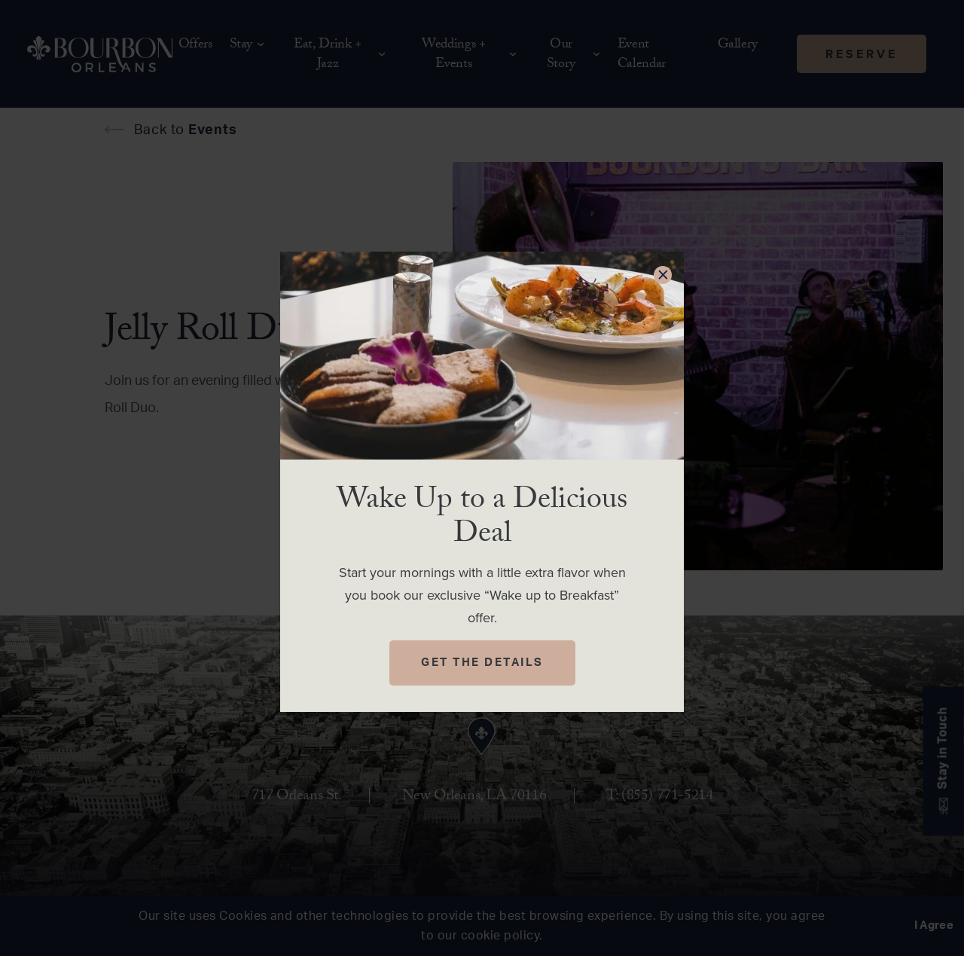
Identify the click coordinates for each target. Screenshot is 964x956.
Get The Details (482, 662)
